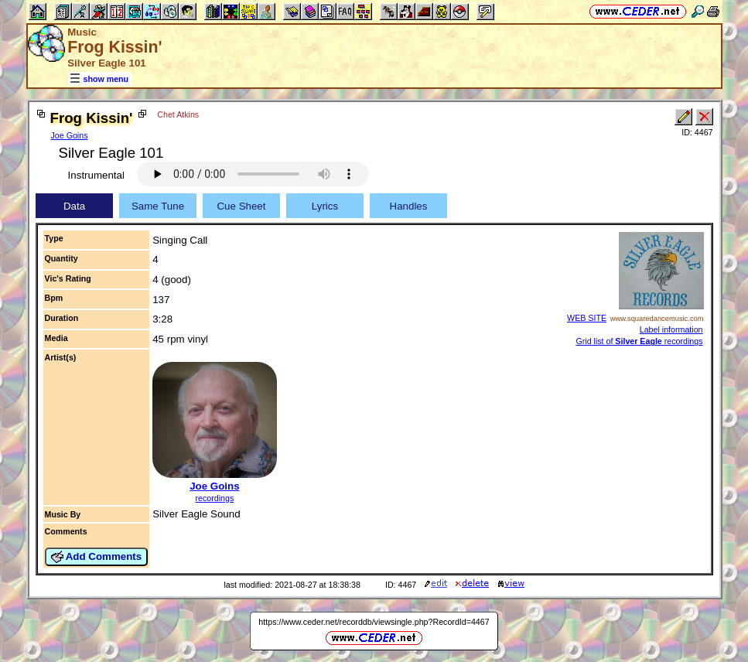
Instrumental (96, 175)
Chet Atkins (178, 114)
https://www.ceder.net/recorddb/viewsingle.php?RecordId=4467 (373, 621)
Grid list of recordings (639, 341)
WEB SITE (586, 317)
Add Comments (96, 557)
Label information (671, 329)
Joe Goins (69, 135)
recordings (215, 498)
